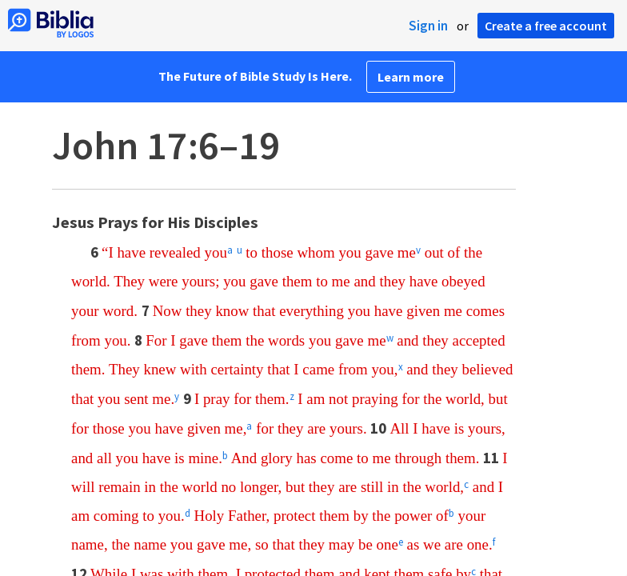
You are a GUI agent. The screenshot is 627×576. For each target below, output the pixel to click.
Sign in (428, 25)
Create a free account (546, 26)
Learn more (410, 77)
